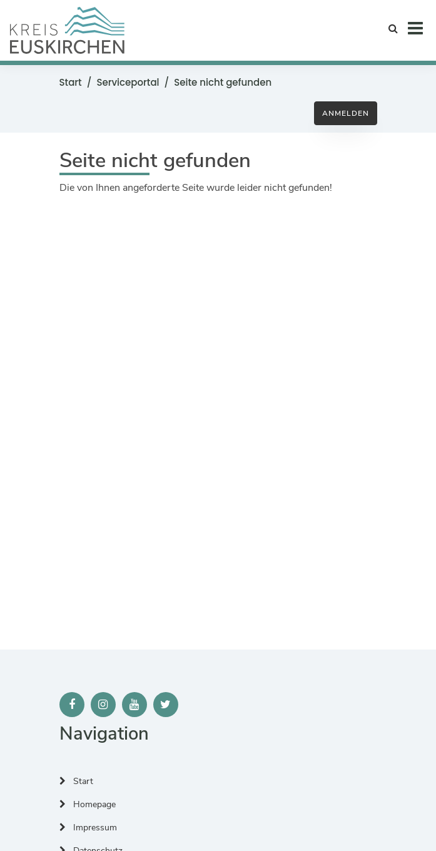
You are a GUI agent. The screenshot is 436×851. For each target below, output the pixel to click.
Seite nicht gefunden (222, 82)
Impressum (88, 827)
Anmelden (345, 113)
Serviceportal (127, 82)
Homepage (87, 804)
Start (70, 82)
